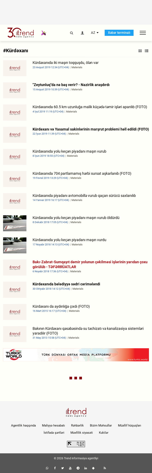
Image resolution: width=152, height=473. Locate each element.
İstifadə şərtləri (54, 432)
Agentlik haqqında (23, 425)
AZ (93, 32)
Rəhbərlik (77, 425)
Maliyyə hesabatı (53, 425)
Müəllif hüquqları (129, 425)
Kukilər (103, 432)
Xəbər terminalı (119, 33)
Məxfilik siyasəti (81, 432)
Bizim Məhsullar (101, 425)
